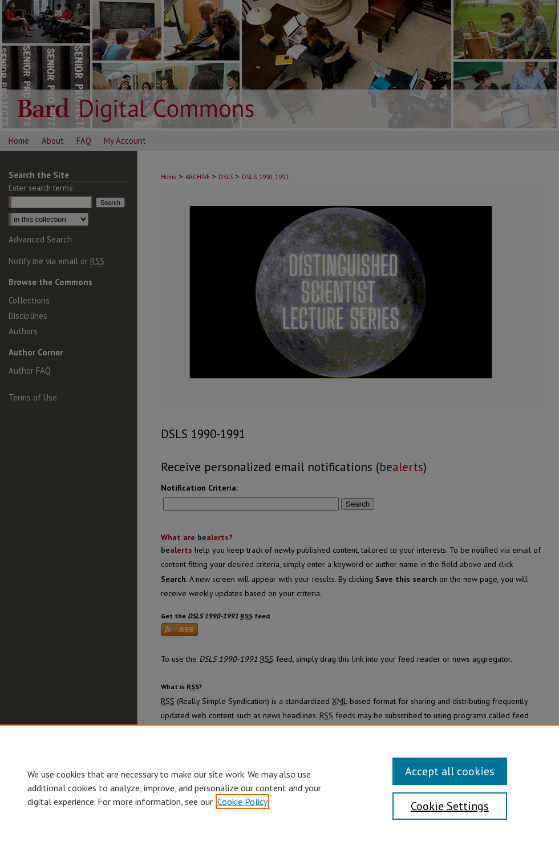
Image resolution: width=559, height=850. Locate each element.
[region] (279, 787)
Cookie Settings (450, 806)
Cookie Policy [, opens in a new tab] (242, 801)
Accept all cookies (450, 771)
